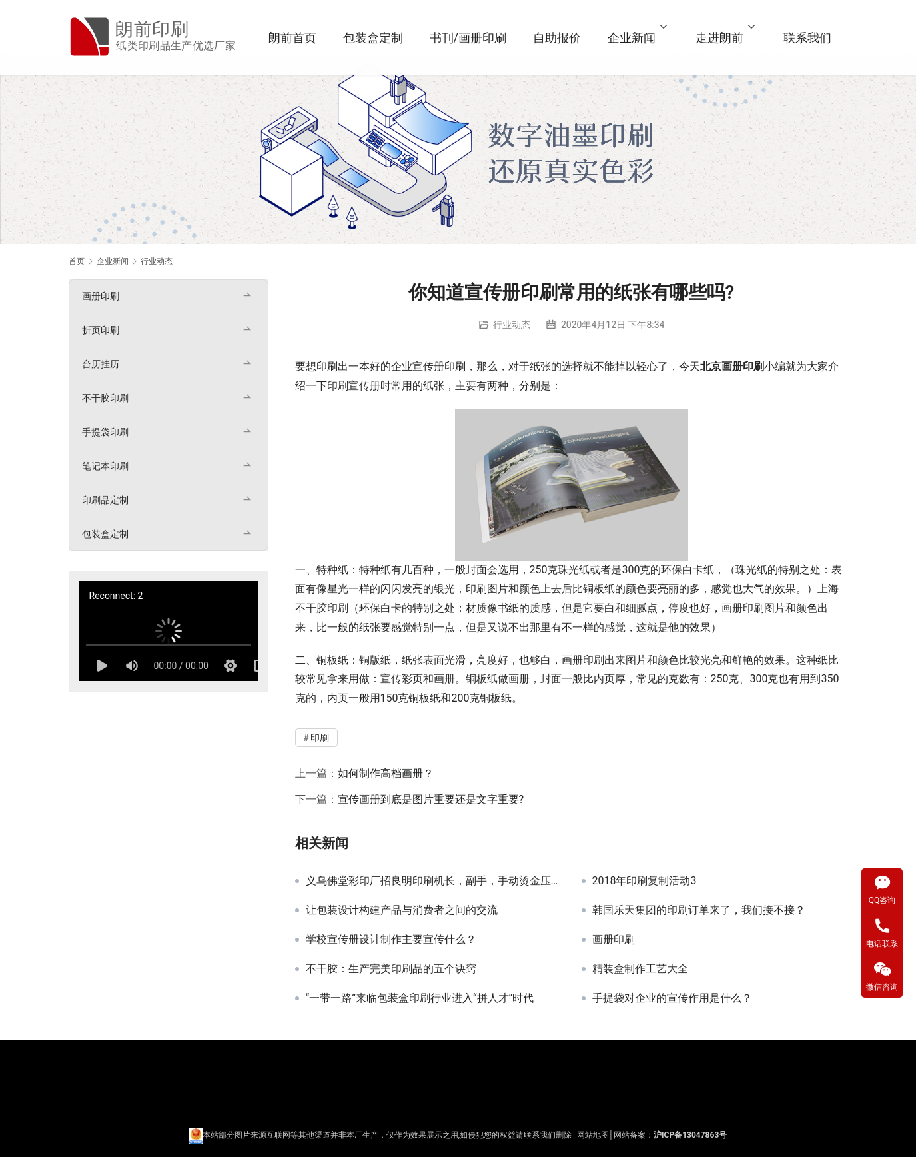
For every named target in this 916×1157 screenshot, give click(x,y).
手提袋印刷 (105, 432)
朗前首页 (292, 38)
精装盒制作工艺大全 (640, 969)
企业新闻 (632, 38)
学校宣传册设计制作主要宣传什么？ (391, 940)
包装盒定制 (373, 38)
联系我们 (807, 38)
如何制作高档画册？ (386, 773)
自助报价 (557, 38)
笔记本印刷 (105, 466)
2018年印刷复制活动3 (644, 881)
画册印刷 (613, 940)
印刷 (327, 366)
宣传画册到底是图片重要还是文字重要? (431, 799)
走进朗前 (719, 38)
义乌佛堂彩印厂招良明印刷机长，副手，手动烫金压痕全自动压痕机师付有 (434, 881)
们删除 (560, 1135)
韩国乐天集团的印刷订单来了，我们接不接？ (698, 910)
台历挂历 (100, 364)
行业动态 (511, 324)
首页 (77, 261)
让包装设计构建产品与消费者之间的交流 (402, 910)
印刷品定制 (105, 500)
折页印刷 (100, 330)
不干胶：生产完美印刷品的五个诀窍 (391, 969)
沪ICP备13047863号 (690, 1135)
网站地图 (593, 1135)
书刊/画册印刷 (468, 38)
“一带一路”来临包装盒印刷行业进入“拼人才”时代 (420, 998)
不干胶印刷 (105, 398)
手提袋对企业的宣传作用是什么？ (672, 998)
